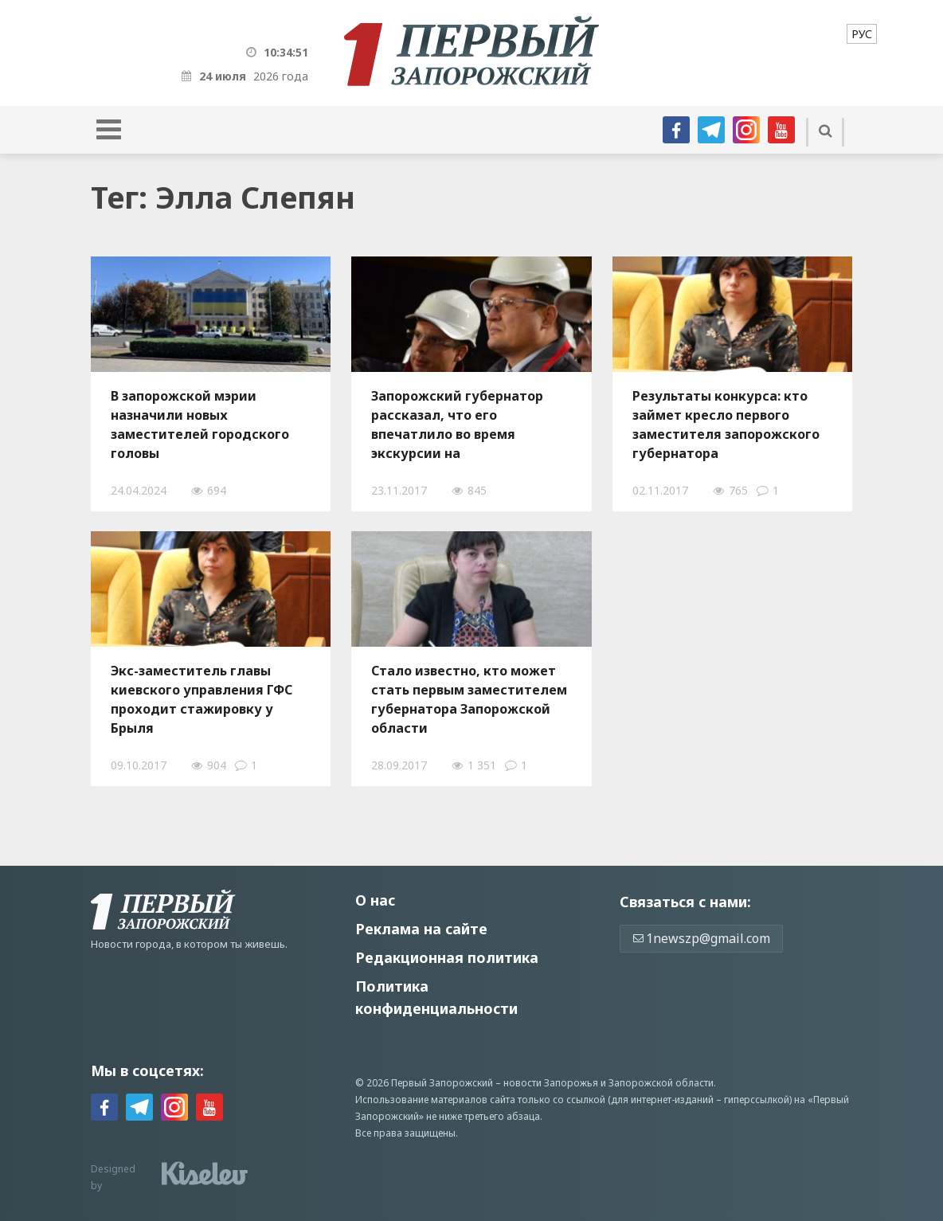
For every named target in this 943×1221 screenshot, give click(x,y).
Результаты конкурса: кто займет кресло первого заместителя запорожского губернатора (726, 424)
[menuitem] (861, 34)
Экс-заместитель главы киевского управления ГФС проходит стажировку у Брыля (201, 699)
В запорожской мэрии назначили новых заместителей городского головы (200, 424)
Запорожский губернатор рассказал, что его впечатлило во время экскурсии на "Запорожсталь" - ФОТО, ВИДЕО (457, 424)
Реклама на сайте (421, 928)
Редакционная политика (446, 957)
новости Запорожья (550, 1083)
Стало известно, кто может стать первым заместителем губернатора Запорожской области (469, 699)
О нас (375, 900)
